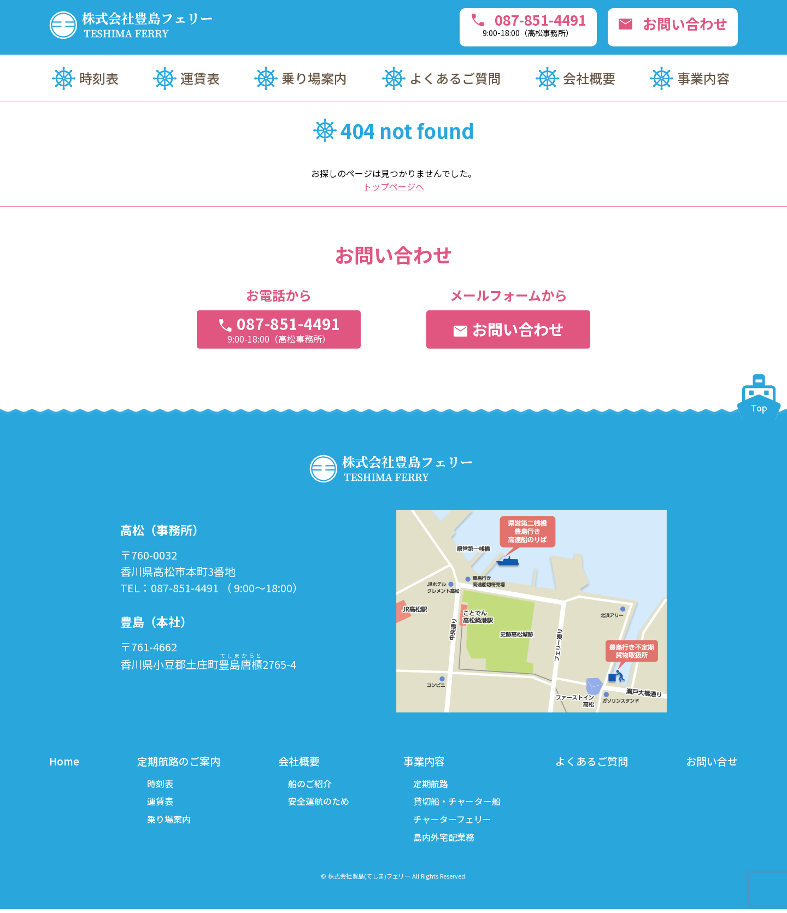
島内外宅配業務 (442, 840)
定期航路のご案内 (179, 761)
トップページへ (393, 186)
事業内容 (703, 77)
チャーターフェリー (451, 821)
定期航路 (429, 784)
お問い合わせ (668, 25)
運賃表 (200, 77)
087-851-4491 (512, 24)
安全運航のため (318, 803)
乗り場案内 (314, 77)
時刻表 (99, 77)
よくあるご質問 (455, 77)
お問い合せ (710, 761)
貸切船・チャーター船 (456, 803)
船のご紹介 (310, 784)
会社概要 (589, 77)
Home (64, 761)
